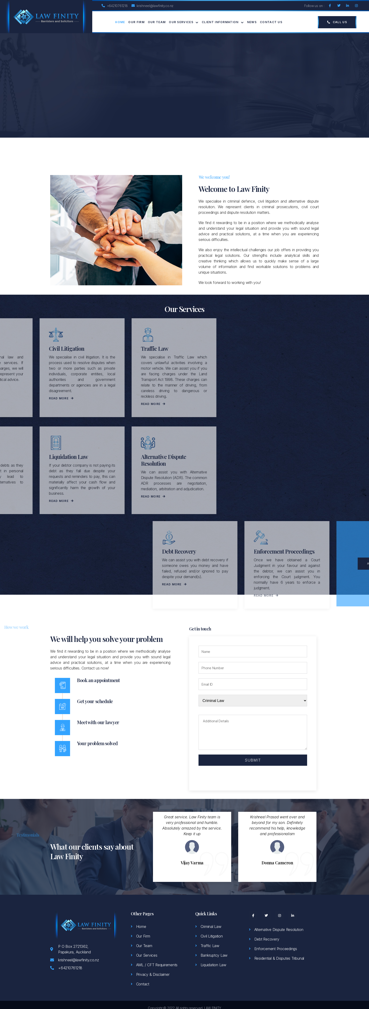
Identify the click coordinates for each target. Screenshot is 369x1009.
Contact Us (271, 22)
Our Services (184, 22)
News (252, 22)
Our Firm (136, 22)
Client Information (223, 22)
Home (120, 22)
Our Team (157, 22)
